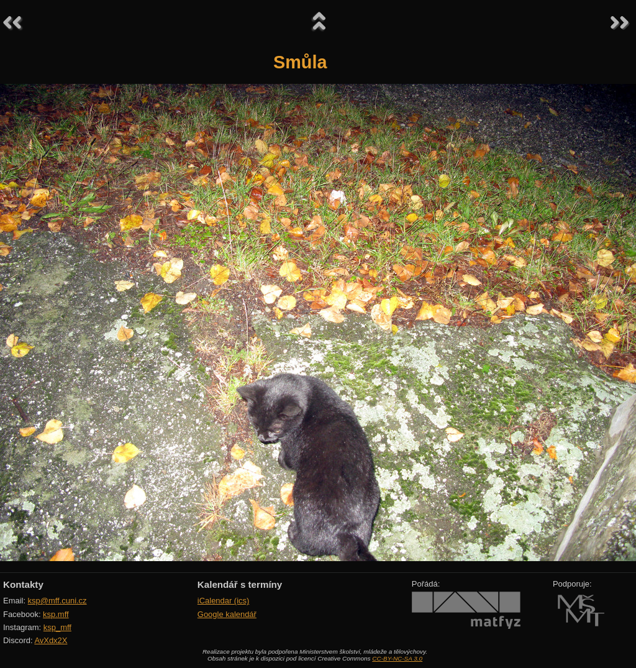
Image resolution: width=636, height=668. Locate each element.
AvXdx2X (50, 640)
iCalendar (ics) (224, 600)
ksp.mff (56, 614)
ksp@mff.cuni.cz (57, 600)
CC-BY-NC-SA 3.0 (397, 658)
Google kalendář (227, 614)
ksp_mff (57, 627)
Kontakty (23, 584)
